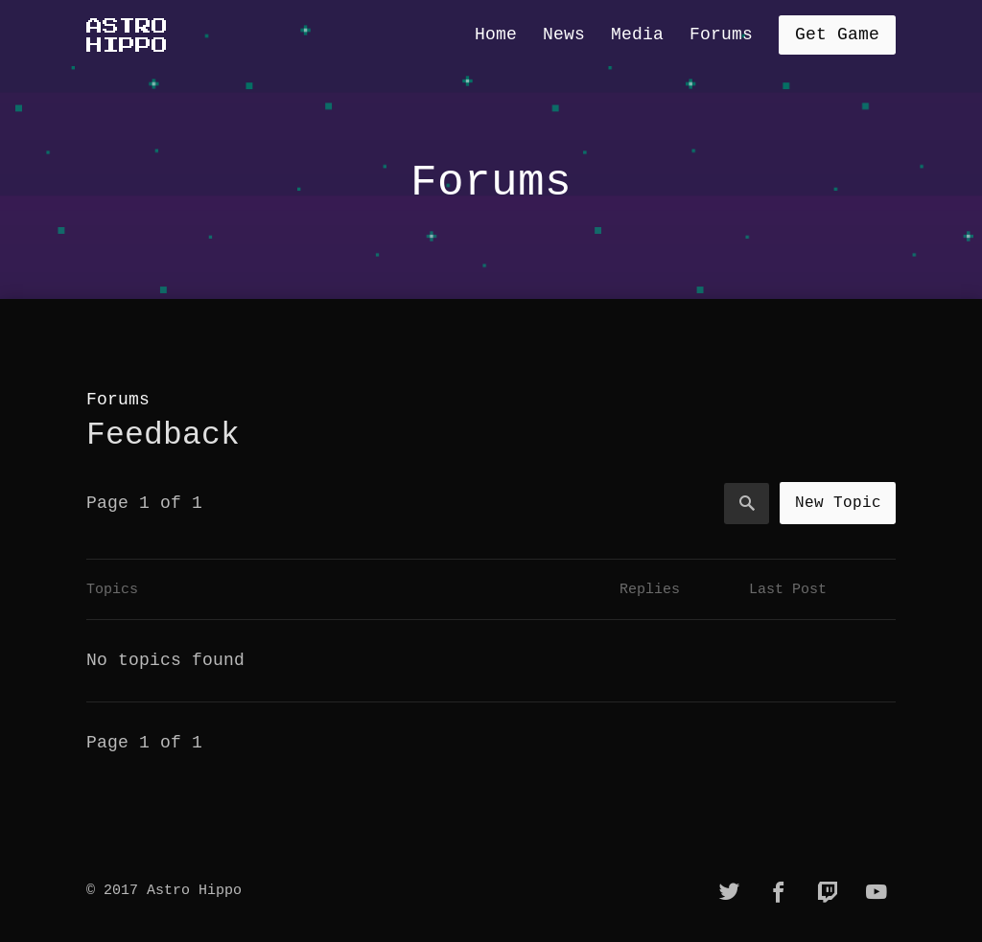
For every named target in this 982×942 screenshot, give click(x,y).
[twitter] (729, 892)
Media (637, 34)
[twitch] (827, 892)
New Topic (838, 502)
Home (496, 34)
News (564, 34)
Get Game (837, 34)
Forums (721, 34)
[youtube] (876, 892)
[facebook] (778, 892)
